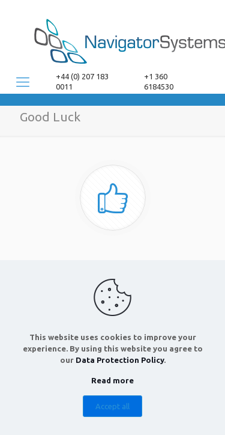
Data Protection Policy (120, 360)
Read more (112, 380)
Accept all (112, 406)
